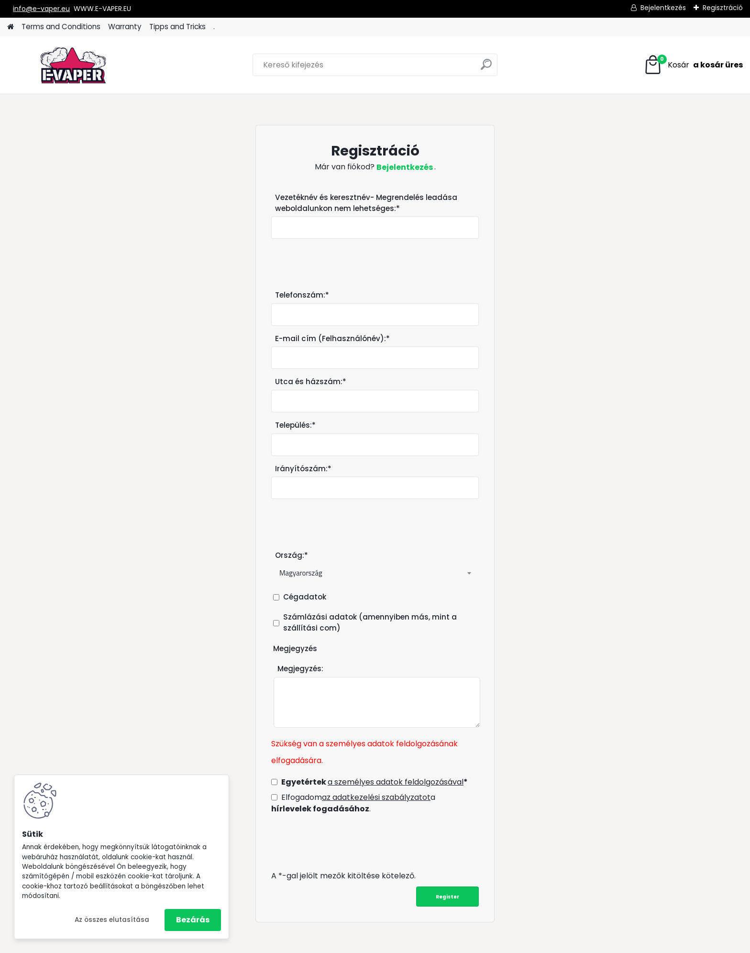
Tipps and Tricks (177, 27)
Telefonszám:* (302, 295)
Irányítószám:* (303, 469)
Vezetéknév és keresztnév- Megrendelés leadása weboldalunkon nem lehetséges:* (366, 202)
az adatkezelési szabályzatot (376, 797)
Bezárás (193, 919)
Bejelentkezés (663, 7)
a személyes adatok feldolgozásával (395, 781)
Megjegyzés (295, 648)
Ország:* (291, 555)
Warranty (125, 27)
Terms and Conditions (61, 27)
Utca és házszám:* (310, 382)
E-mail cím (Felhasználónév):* (332, 338)
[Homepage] (10, 27)
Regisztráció (723, 7)
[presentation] (344, 842)
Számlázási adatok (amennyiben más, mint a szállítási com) (370, 622)
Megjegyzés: (300, 669)
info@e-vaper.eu (41, 8)
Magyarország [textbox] (300, 572)
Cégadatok (304, 597)
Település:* (295, 425)
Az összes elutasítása (112, 919)
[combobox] (375, 573)
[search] (486, 68)
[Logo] (73, 65)
